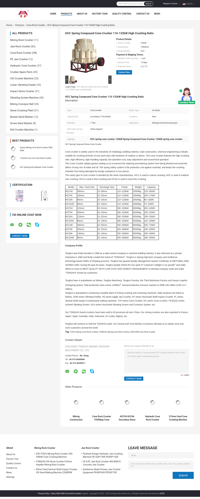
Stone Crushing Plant (21, 110)
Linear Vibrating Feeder (23, 84)
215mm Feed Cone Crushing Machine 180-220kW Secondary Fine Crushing (178, 418)
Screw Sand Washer (21, 123)
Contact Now (124, 72)
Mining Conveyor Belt (22, 104)
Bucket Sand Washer (21, 116)
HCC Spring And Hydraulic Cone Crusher (36, 167)
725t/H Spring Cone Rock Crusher (84, 332)
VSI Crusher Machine (21, 78)
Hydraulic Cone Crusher (23, 65)
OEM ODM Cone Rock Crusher (142, 332)
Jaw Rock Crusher (20, 46)
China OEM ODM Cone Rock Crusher (66, 493)
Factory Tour (100, 13)
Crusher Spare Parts (21, 72)
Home (53, 13)
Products (66, 13)
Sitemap (10, 477)
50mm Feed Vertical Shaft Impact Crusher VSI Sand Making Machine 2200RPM (56, 471)
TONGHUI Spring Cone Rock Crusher (114, 332)
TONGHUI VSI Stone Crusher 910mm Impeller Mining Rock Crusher (54, 463)
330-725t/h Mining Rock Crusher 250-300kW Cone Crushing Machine (54, 455)
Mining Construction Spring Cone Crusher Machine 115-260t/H (76, 418)
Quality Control (122, 13)
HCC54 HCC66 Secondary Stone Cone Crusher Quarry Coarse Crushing (127, 418)
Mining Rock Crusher (21, 40)
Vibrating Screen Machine (24, 97)
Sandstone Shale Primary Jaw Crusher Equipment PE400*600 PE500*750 (101, 471)
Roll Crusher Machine (22, 129)
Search (148, 4)
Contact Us (142, 13)
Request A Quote (170, 3)
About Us (82, 13)
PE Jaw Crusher (19, 59)
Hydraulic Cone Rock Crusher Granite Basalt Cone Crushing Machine (152, 418)
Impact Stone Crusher (22, 91)
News (157, 13)
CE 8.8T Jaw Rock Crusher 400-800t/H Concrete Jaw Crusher (102, 463)
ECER (162, 493)
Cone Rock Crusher (35, 25)
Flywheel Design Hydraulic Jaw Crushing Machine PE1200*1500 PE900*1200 (103, 455)
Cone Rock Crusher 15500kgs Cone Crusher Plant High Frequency (101, 418)
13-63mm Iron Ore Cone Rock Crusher (35, 158)
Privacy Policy (43, 493)
